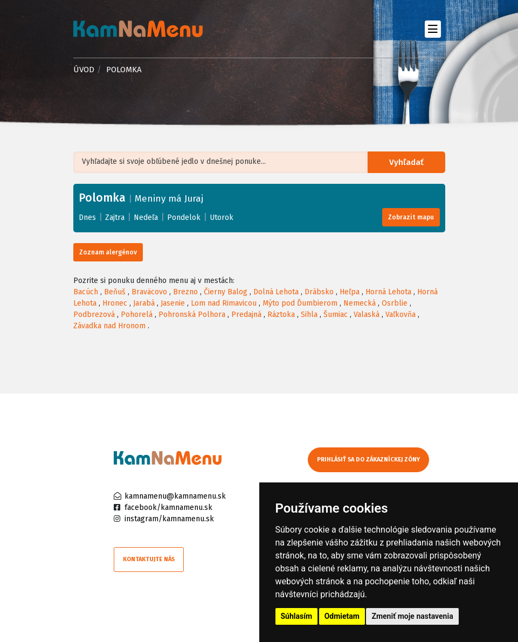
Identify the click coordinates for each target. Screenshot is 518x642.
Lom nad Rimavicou (224, 303)
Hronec (114, 303)
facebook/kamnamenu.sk (168, 507)
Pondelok (184, 217)
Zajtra (115, 217)
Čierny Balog (225, 291)
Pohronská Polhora (191, 314)
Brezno (185, 291)
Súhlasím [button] (297, 616)
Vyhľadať (407, 162)
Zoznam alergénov (108, 252)
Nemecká (359, 303)
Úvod (83, 69)
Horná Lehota (388, 291)
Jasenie (173, 303)
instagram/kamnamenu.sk (169, 518)
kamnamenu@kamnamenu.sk (175, 496)
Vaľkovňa (400, 314)
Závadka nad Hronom (109, 325)
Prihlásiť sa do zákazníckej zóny (368, 459)
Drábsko (319, 291)
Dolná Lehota (276, 291)
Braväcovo (149, 291)
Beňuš (115, 291)
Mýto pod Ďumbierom (300, 303)
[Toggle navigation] (433, 29)
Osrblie (395, 303)
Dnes (87, 217)
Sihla (309, 314)
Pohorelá (137, 314)
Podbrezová (94, 314)
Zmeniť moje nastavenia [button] (412, 616)
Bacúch (85, 291)
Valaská (366, 314)
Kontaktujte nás (149, 559)
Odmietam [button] (342, 616)
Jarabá (144, 303)
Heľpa (350, 291)
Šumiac (335, 314)
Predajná (246, 314)
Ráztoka (281, 314)
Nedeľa (146, 217)
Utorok (221, 217)
